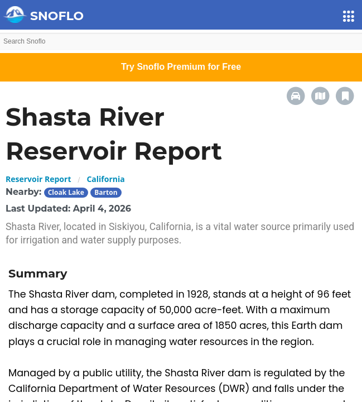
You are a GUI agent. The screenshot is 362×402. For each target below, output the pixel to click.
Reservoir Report (38, 179)
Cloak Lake (66, 192)
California (105, 179)
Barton (105, 192)
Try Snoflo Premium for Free (181, 66)
